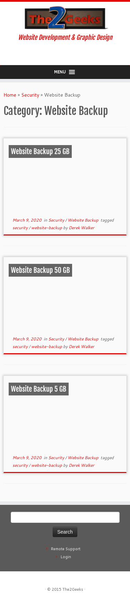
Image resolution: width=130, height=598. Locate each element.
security (20, 228)
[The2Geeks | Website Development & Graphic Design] (65, 17)
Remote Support (65, 549)
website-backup (47, 228)
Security (30, 94)
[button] (60, 72)
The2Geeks (72, 589)
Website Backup (83, 220)
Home (9, 94)
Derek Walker (81, 228)
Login (66, 557)
